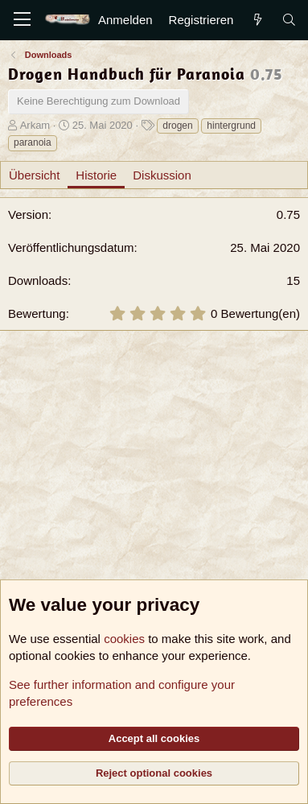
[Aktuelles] (257, 20)
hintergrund (231, 125)
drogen (177, 125)
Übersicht (34, 175)
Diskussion (162, 175)
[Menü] (22, 20)
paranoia (32, 142)
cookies (124, 638)
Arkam (35, 125)
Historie (96, 175)
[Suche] (289, 20)
